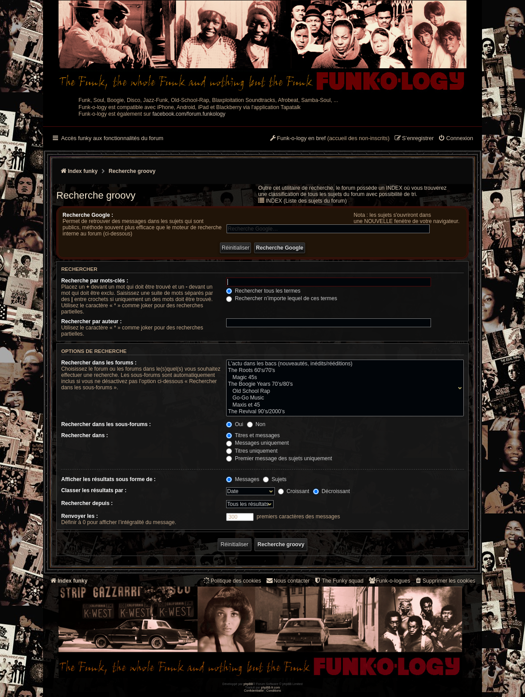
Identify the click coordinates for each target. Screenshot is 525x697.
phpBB (248, 683)
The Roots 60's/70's (343, 370)
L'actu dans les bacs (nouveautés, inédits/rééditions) (343, 364)
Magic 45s (343, 377)
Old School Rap (343, 391)
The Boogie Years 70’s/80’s (343, 384)
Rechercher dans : (84, 435)
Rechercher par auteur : (91, 321)
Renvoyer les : (79, 516)
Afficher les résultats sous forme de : (108, 479)
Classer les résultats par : (93, 490)
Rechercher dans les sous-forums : (106, 424)
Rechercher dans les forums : (99, 363)
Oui (234, 424)
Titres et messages (253, 435)
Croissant (293, 491)
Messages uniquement (257, 443)
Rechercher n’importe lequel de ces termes (281, 298)
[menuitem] (455, 139)
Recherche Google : (88, 215)
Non (256, 424)
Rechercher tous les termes (263, 291)
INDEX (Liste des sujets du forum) (306, 201)
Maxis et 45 (343, 405)
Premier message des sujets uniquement (279, 458)
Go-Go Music (343, 398)
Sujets (274, 479)
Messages (242, 479)
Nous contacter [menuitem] (288, 580)
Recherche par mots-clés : (94, 281)
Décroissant (331, 491)
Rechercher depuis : (87, 503)
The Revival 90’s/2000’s (343, 411)
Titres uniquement (252, 451)
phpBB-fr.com (270, 687)
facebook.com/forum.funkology (189, 114)
